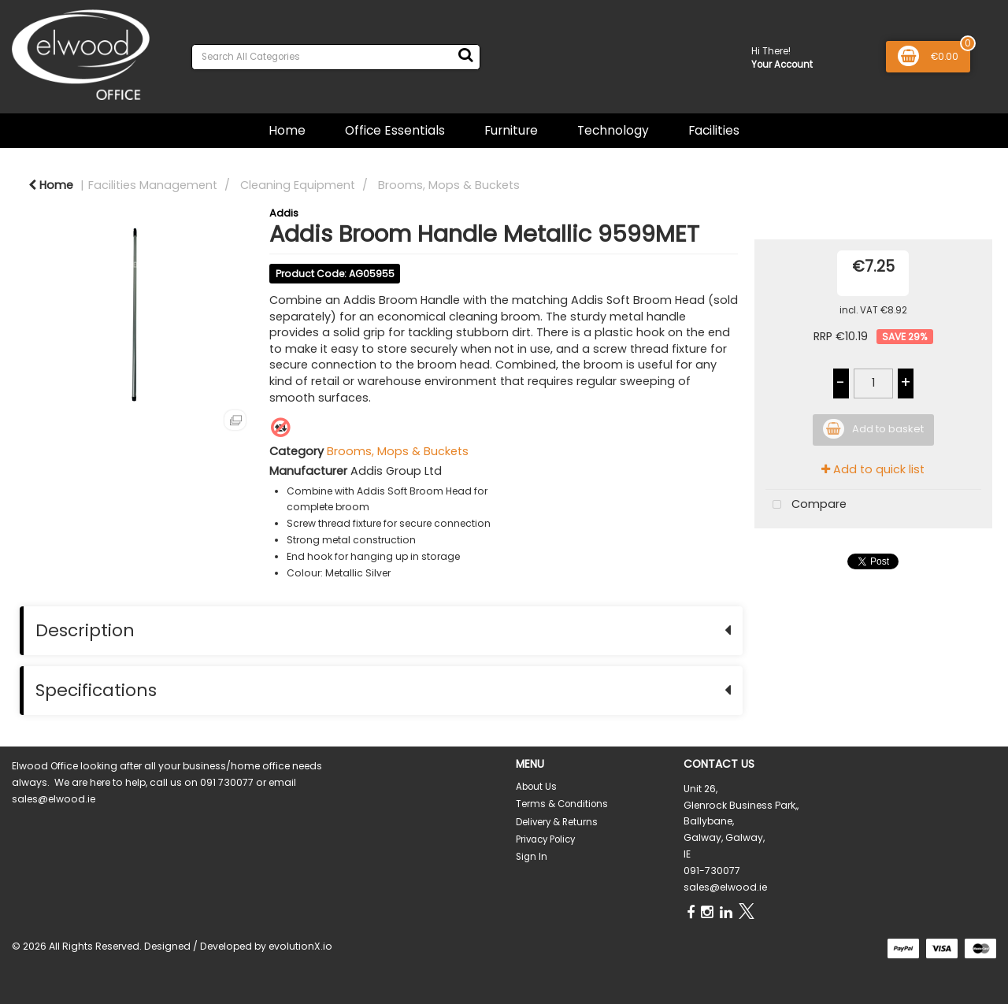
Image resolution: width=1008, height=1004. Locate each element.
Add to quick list (873, 469)
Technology (613, 130)
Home (287, 130)
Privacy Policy (545, 839)
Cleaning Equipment (297, 185)
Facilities (713, 130)
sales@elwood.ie (725, 887)
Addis (283, 213)
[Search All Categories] (335, 57)
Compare (806, 505)
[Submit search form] (465, 55)
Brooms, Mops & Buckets (449, 185)
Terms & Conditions (562, 804)
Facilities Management (152, 185)
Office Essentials (395, 130)
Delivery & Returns (557, 822)
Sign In (531, 856)
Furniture (511, 130)
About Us (536, 786)
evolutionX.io (300, 946)
